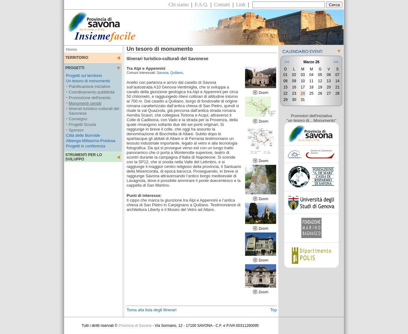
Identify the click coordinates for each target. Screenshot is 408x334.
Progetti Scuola (82, 124)
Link (240, 4)
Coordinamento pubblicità (91, 92)
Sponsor (76, 130)
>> (335, 62)
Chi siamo (179, 4)
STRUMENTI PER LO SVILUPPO (83, 157)
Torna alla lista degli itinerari (151, 310)
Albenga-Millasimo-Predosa (90, 140)
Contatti (222, 4)
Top (273, 310)
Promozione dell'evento (90, 97)
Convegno (78, 119)
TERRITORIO (76, 57)
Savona (162, 72)
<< (287, 62)
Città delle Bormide (83, 135)
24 (303, 93)
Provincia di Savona (134, 325)
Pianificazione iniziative (89, 86)
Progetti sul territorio (84, 75)
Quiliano (176, 72)
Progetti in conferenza (85, 146)
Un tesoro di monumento (88, 81)
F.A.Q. (201, 4)
